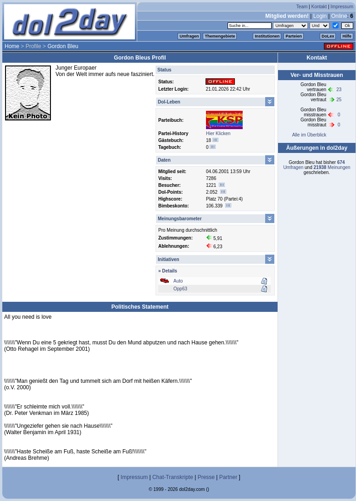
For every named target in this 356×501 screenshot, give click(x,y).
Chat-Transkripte (172, 477)
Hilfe (346, 36)
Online (339, 16)
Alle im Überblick (309, 134)
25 (338, 99)
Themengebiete (220, 36)
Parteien (293, 36)
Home (12, 46)
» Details (167, 270)
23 (338, 89)
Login (320, 16)
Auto (178, 280)
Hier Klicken (218, 133)
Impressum (342, 6)
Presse (206, 477)
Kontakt (319, 6)
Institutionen (267, 36)
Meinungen (332, 167)
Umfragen (189, 36)
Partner (228, 477)
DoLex (328, 36)
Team (301, 6)
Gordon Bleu (62, 46)
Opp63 (180, 288)
